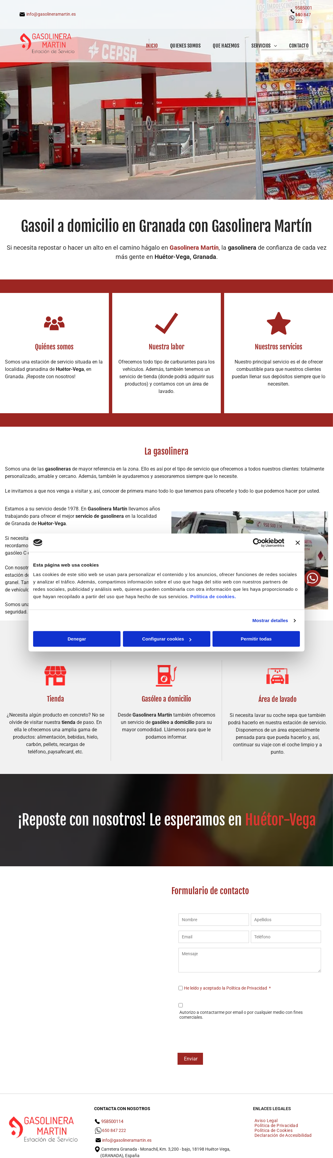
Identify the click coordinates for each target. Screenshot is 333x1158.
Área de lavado (277, 699)
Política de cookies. (213, 596)
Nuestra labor (166, 347)
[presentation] (225, 1035)
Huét (258, 820)
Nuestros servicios (278, 347)
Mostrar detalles (270, 620)
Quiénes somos (54, 347)
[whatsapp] (312, 579)
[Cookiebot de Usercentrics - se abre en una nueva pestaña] (257, 542)
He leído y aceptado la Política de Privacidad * (227, 988)
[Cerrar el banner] (298, 543)
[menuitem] (152, 45)
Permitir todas (256, 638)
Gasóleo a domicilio (166, 699)
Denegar (76, 638)
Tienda (55, 699)
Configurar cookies (166, 638)
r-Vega (297, 820)
